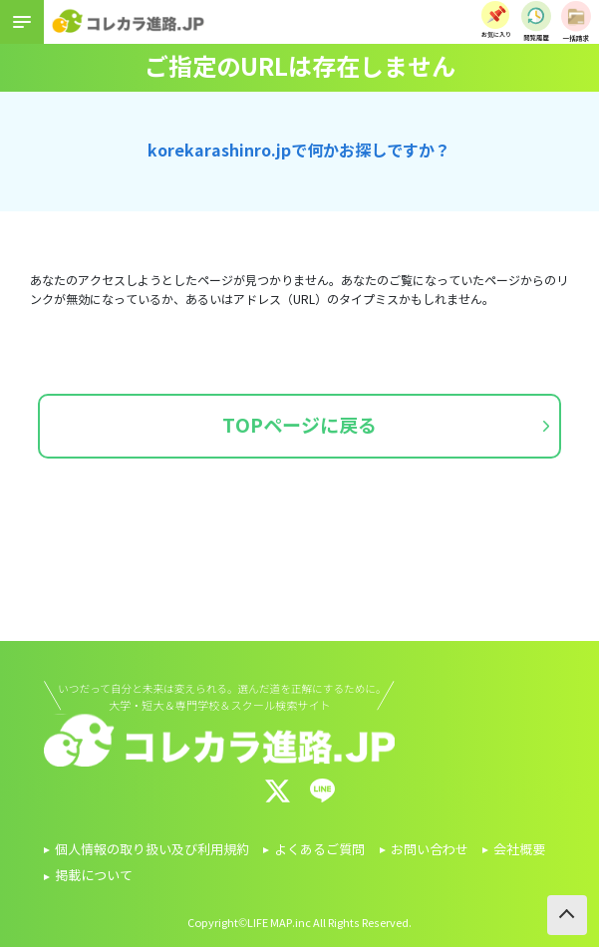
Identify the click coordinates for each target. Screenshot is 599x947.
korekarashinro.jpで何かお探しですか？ (299, 151)
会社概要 (519, 850)
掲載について (94, 876)
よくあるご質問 (319, 850)
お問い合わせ (429, 850)
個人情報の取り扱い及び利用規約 (152, 850)
